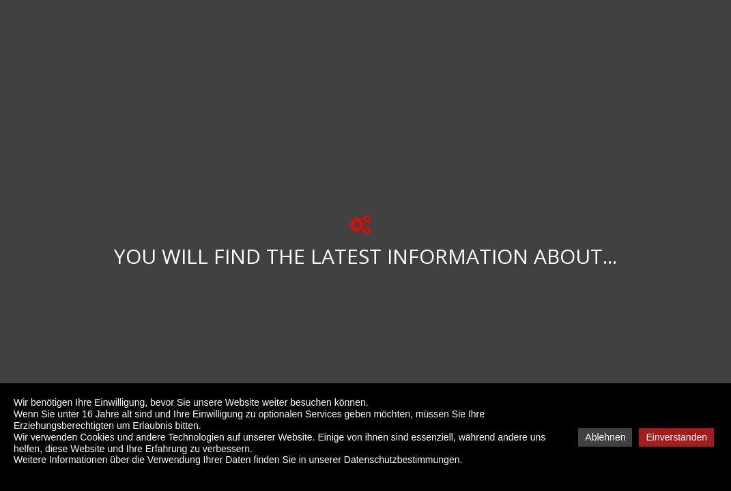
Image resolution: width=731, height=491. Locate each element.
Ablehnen (605, 437)
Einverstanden (676, 437)
